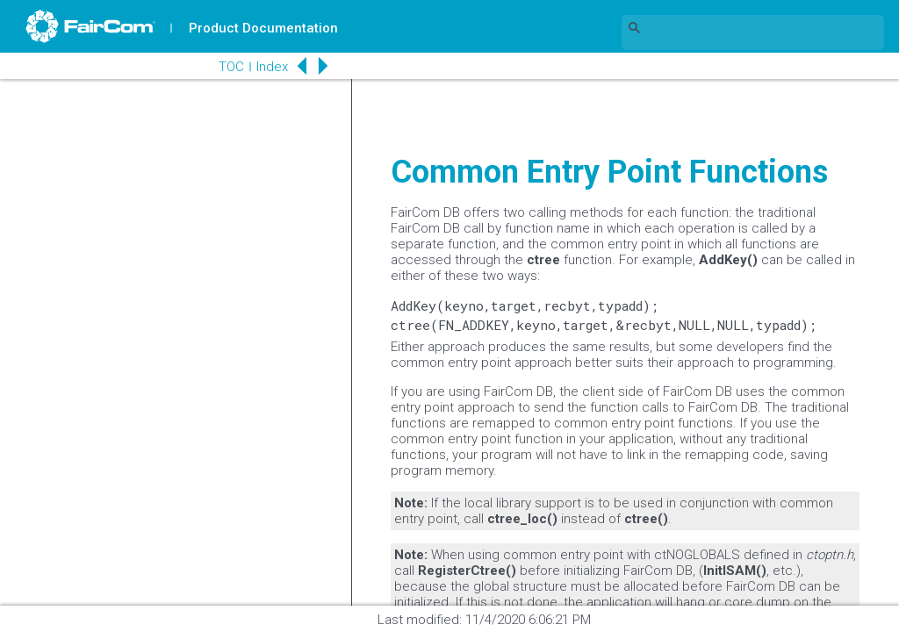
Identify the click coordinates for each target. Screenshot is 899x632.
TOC (228, 67)
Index (268, 67)
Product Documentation (264, 28)
